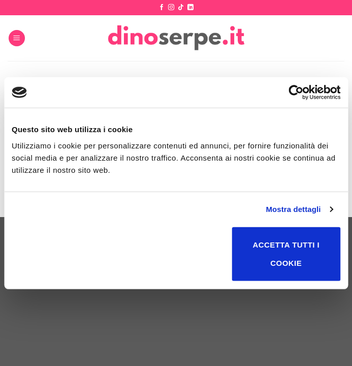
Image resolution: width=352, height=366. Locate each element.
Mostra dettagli (293, 209)
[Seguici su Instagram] (171, 7)
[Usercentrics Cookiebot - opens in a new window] (295, 92)
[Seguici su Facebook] (161, 7)
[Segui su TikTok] (181, 7)
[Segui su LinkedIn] (190, 7)
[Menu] (17, 38)
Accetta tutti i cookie (285, 253)
